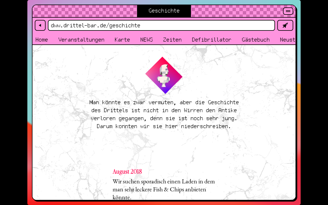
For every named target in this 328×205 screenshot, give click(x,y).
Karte (122, 40)
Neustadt (292, 40)
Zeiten (172, 40)
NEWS (146, 40)
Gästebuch (256, 40)
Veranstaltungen (81, 40)
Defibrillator (211, 40)
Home (41, 40)
